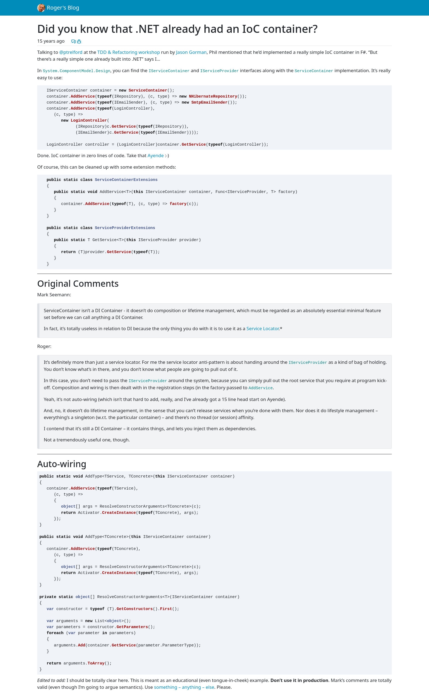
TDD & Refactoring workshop (128, 52)
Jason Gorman (191, 52)
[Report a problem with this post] (79, 41)
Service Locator (263, 328)
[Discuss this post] (73, 41)
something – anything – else (184, 687)
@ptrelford (71, 52)
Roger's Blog (58, 8)
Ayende (155, 155)
